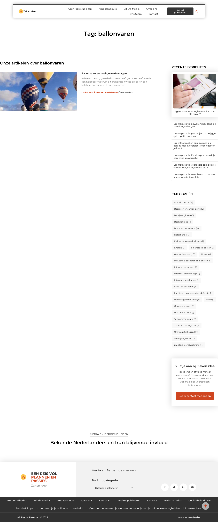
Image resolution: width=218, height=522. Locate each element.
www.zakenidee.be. (189, 517)
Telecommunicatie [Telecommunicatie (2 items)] (185, 319)
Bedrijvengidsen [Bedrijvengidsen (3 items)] (184, 215)
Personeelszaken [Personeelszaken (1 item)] (184, 312)
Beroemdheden (17, 500)
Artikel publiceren (129, 500)
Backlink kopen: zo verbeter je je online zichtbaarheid (49, 508)
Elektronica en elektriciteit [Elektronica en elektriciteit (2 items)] (189, 241)
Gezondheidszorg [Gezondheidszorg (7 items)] (184, 254)
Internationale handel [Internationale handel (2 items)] (186, 280)
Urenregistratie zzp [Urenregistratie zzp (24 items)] (186, 332)
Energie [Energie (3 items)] (179, 247)
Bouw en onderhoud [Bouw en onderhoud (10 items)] (186, 228)
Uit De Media (131, 6)
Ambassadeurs (108, 6)
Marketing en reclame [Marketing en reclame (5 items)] (187, 299)
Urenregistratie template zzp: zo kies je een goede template (194, 175)
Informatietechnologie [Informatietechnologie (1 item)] (187, 273)
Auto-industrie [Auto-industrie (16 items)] (183, 202)
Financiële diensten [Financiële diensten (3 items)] (202, 247)
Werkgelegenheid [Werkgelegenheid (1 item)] (184, 338)
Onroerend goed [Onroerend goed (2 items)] (184, 306)
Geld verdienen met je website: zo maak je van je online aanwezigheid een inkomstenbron (145, 508)
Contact (153, 11)
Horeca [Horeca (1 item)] (206, 254)
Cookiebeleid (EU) (200, 500)
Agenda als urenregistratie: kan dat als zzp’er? (195, 112)
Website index (173, 500)
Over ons (151, 6)
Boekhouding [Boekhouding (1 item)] (182, 221)
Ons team (136, 11)
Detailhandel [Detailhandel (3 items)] (182, 234)
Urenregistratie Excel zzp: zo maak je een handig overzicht (194, 156)
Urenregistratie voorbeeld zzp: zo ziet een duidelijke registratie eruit (194, 166)
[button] (196, 9)
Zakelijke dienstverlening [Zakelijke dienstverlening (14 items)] (188, 345)
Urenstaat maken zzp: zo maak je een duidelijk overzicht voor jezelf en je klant (194, 146)
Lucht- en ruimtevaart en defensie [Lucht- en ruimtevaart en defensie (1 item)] (193, 293)
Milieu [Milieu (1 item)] (210, 299)
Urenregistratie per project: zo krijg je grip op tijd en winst (195, 134)
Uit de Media (42, 500)
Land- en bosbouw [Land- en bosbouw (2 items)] (185, 286)
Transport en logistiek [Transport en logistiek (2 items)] (186, 325)
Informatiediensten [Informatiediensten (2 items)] (185, 267)
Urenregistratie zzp (80, 6)
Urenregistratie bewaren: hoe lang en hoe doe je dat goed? (195, 125)
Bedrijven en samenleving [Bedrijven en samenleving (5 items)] (189, 209)
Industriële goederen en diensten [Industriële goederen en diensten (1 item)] (192, 260)
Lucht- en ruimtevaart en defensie (99, 92)
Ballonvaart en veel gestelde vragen (104, 73)
